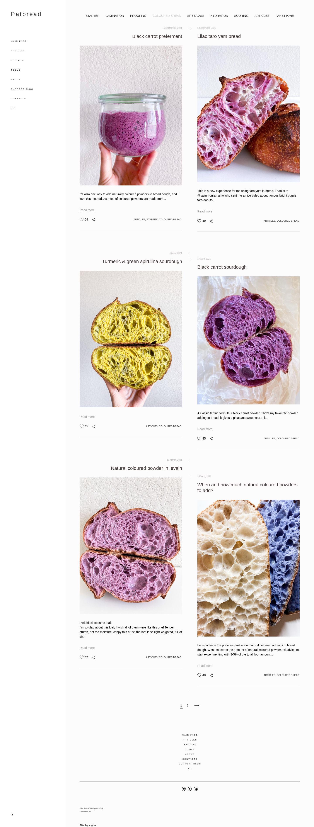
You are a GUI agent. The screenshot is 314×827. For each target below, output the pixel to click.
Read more (87, 210)
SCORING (241, 15)
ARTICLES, (140, 219)
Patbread (26, 14)
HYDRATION (219, 15)
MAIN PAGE (19, 41)
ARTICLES (18, 51)
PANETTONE (284, 15)
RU (13, 108)
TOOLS (15, 70)
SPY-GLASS (196, 15)
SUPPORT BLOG (22, 89)
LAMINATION (115, 15)
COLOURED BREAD (167, 15)
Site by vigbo (88, 817)
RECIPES (17, 60)
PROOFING (138, 15)
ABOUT (16, 79)
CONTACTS (18, 99)
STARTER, (153, 219)
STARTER (92, 15)
